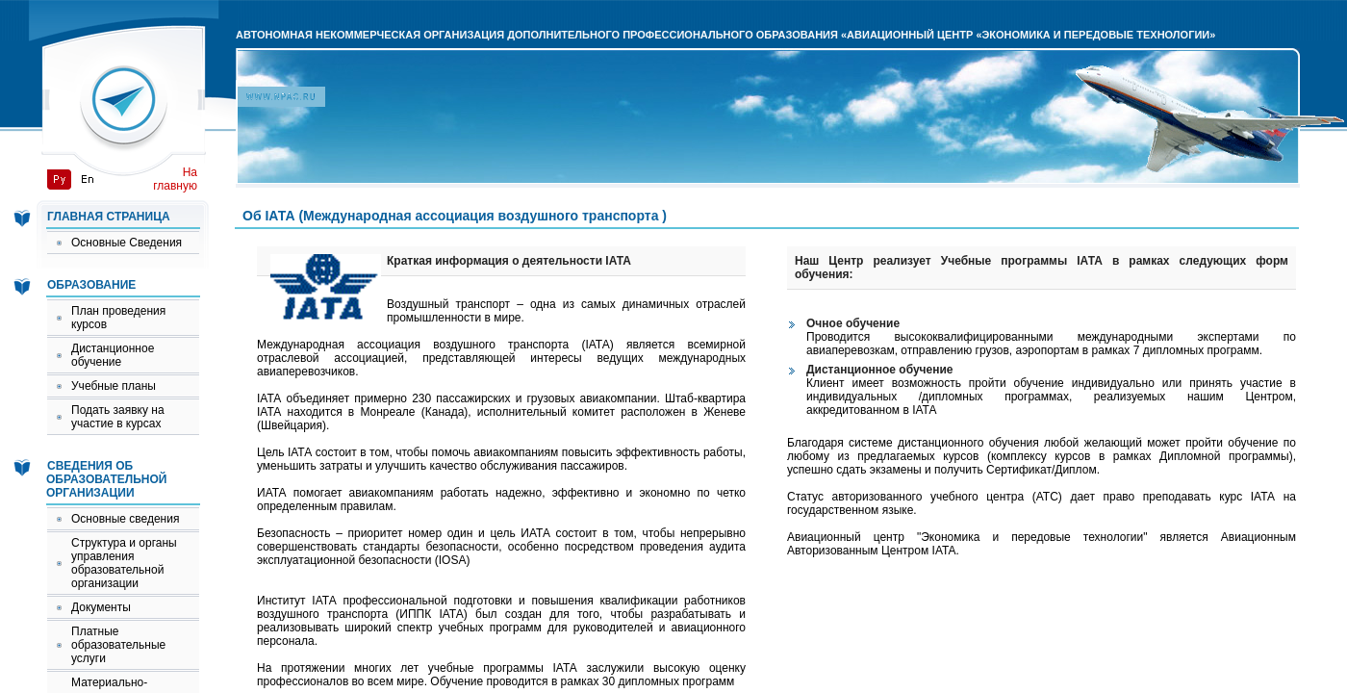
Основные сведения (125, 519)
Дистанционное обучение (112, 355)
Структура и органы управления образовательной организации (124, 563)
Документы (101, 607)
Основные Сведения (126, 242)
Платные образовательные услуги (118, 645)
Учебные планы (113, 386)
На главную (175, 179)
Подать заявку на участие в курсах (118, 416)
